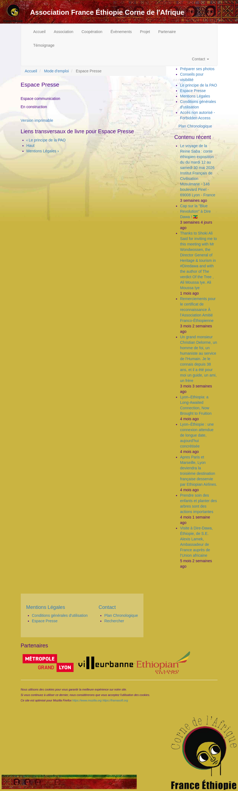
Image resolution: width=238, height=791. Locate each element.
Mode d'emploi (56, 71)
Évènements (121, 31)
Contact (200, 59)
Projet (145, 31)
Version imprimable (37, 120)
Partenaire (167, 31)
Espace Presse (193, 90)
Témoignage (44, 45)
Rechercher (114, 621)
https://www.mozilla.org (87, 700)
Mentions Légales (43, 151)
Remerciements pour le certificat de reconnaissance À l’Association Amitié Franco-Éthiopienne (198, 310)
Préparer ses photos (197, 69)
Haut (31, 145)
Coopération (91, 31)
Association (64, 31)
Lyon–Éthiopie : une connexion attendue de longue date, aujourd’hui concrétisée (197, 435)
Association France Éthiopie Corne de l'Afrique (107, 12)
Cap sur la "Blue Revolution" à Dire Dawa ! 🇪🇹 (195, 211)
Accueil (39, 31)
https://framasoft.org (115, 700)
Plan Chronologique (195, 126)
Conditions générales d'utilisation (60, 615)
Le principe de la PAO (46, 140)
